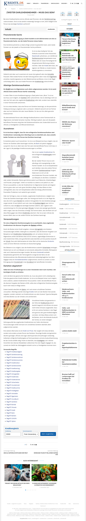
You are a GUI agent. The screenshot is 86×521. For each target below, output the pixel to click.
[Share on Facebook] (30, 444)
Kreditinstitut (18, 234)
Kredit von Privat (28, 331)
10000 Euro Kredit (54, 513)
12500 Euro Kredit (63, 513)
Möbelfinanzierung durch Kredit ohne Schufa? (69, 107)
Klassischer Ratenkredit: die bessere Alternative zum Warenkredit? (69, 57)
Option (24, 289)
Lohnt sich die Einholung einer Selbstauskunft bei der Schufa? (69, 173)
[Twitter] (72, 3)
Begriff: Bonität (11, 404)
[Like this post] (27, 444)
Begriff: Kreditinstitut (13, 363)
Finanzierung (44, 3)
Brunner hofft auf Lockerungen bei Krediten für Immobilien (68, 377)
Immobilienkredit (65, 217)
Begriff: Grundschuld (13, 385)
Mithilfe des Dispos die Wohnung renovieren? (69, 124)
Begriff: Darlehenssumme (15, 360)
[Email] (78, 3)
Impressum (43, 506)
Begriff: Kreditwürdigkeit (14, 352)
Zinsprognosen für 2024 (68, 263)
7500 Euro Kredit (44, 513)
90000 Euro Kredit (30, 515)
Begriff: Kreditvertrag (13, 368)
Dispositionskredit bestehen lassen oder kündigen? (68, 157)
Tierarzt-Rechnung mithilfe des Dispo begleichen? (69, 41)
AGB (70, 503)
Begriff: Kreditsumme (13, 388)
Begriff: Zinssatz (11, 407)
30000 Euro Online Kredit (35, 514)
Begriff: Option (11, 421)
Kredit (28, 3)
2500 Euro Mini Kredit (25, 513)
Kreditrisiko (26, 213)
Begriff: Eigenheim (12, 396)
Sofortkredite (61, 510)
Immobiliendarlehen (21, 260)
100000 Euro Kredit (39, 515)
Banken (33, 225)
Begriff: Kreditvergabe (13, 371)
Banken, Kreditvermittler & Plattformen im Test (47, 503)
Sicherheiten (46, 247)
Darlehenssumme (37, 58)
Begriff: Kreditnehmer (13, 380)
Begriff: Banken (11, 416)
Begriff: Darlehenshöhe (14, 366)
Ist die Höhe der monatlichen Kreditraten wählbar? (67, 189)
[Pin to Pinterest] (34, 444)
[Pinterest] (76, 3)
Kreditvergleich (64, 204)
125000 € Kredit (48, 515)
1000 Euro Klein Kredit (14, 513)
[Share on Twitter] (32, 444)
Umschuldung (55, 3)
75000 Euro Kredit (11, 515)
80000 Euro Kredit (20, 515)
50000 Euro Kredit (55, 514)
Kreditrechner (64, 213)
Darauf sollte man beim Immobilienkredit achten (68, 278)
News (25, 503)
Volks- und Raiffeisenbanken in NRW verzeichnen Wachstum (69, 311)
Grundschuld (18, 262)
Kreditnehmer (30, 100)
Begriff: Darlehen (12, 402)
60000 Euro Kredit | (65, 514)
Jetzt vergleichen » (48, 434)
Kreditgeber (41, 340)
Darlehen (64, 3)
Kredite (31, 292)
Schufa (8, 241)
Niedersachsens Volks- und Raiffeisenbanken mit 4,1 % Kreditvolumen (68, 293)
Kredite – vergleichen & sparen (14, 503)
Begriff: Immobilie (12, 393)
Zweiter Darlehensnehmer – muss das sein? (30, 8)
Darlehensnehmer (44, 170)
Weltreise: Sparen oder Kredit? (68, 142)
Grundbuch (30, 262)
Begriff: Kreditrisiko (13, 377)
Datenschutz (76, 503)
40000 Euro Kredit (46, 514)
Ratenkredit (35, 56)
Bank (37, 143)
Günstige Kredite (65, 246)
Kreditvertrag (39, 81)
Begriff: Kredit (11, 410)
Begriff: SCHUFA (11, 418)
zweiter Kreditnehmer (46, 152)
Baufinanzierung (65, 242)
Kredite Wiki (63, 503)
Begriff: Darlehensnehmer (15, 357)
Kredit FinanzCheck (69, 508)
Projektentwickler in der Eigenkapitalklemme (69, 345)
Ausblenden (51, 29)
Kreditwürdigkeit (40, 203)
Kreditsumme (45, 303)
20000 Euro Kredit (11, 514)
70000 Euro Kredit (74, 514)
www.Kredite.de (23, 508)
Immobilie (51, 74)
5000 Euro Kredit (36, 513)
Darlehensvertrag (50, 19)
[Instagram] (74, 3)
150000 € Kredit (57, 515)
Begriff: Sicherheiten (13, 382)
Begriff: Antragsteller (13, 374)
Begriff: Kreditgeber (13, 391)
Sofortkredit (63, 237)
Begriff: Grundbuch (12, 399)
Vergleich (35, 3)
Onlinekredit (63, 233)
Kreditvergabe (47, 154)
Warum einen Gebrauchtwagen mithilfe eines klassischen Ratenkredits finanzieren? (68, 71)
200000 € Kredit (65, 515)
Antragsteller (39, 229)
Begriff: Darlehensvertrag (14, 354)
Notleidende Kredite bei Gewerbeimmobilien (69, 362)
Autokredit (40, 252)
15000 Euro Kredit (73, 513)
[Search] (81, 3)
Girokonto (51, 241)
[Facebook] (70, 3)
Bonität (19, 201)
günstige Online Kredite (45, 510)
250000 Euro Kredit (74, 515)
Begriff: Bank (11, 413)
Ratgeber (13, 8)
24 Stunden (45, 508)
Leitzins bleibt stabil (69, 331)
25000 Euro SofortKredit (22, 514)
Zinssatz (31, 208)
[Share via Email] (36, 444)
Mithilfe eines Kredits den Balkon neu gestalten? (69, 91)
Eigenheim (53, 77)
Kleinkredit (54, 510)
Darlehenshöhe (27, 234)
